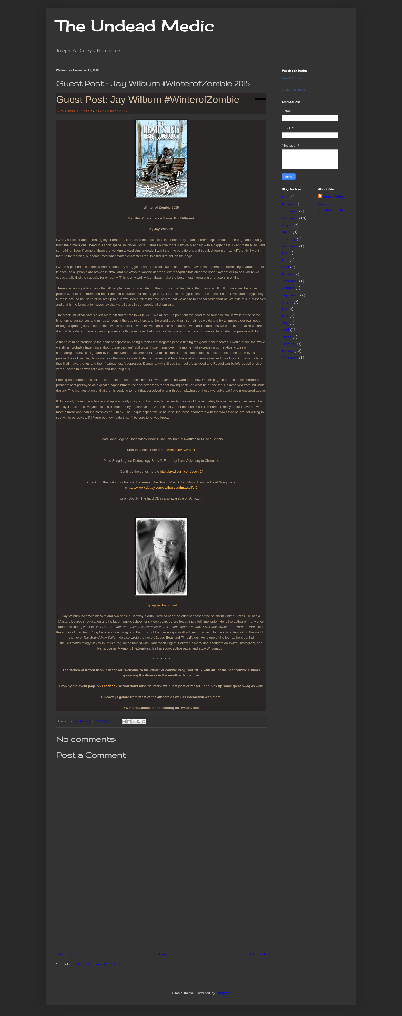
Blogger (223, 992)
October (288, 287)
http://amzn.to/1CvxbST (178, 450)
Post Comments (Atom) (96, 964)
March (286, 232)
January (287, 204)
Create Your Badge (294, 89)
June (285, 197)
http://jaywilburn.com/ (161, 605)
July (284, 252)
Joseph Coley (333, 196)
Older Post (256, 954)
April (285, 267)
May (285, 322)
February (289, 239)
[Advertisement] (161, 911)
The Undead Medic (135, 25)
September (290, 295)
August (287, 225)
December (290, 211)
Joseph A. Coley (292, 78)
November (290, 217)
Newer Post (66, 954)
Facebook (109, 686)
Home (162, 954)
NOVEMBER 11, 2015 (73, 111)
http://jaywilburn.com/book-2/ (181, 471)
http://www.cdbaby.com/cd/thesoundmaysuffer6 (162, 488)
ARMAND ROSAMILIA (111, 111)
